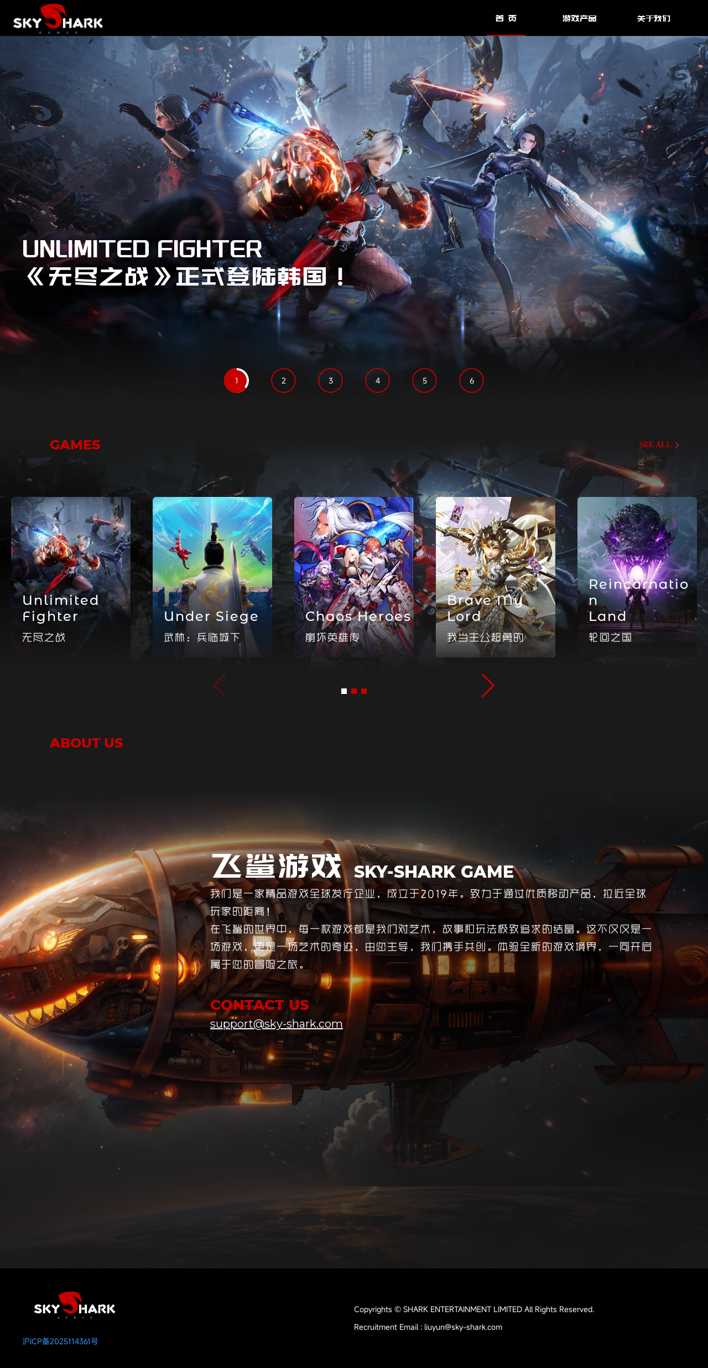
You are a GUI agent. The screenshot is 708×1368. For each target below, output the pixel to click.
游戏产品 (580, 18)
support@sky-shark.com (276, 1023)
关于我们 (653, 18)
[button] (344, 691)
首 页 (506, 18)
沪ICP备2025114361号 (60, 1341)
